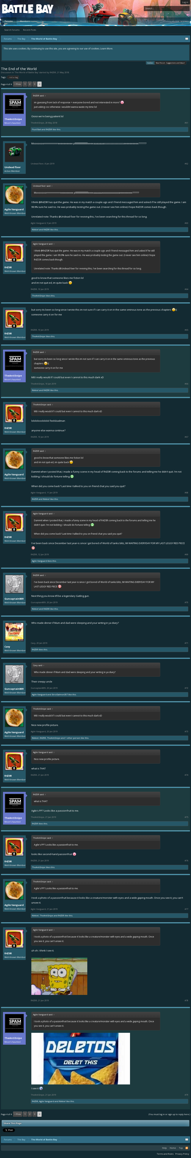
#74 (186, 775)
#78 (186, 1000)
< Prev (17, 84)
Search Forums (11, 29)
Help (164, 1147)
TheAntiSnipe (13, 119)
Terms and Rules (165, 1153)
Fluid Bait (36, 129)
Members (25, 21)
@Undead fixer (67, 216)
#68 (186, 492)
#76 (186, 860)
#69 (186, 554)
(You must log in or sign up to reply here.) (169, 1114)
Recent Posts (29, 29)
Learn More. (106, 48)
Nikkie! (35, 229)
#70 (186, 602)
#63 (186, 223)
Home (173, 1147)
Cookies (150, 62)
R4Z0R (53, 72)
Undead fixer (12, 167)
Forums (9, 21)
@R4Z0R (43, 202)
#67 (186, 437)
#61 (186, 122)
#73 (186, 731)
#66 (186, 383)
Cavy (7, 646)
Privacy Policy (182, 1153)
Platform (16, 8)
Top (181, 1147)
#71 (186, 643)
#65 (186, 330)
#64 (186, 289)
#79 (186, 1095)
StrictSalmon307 (60, 694)
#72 (186, 688)
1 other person (72, 738)
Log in (185, 2)
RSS (186, 1147)
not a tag (13, 77)
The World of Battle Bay (26, 72)
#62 (186, 163)
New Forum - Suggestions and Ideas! (170, 63)
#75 (186, 817)
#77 (186, 909)
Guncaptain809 (13, 598)
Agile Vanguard (14, 209)
